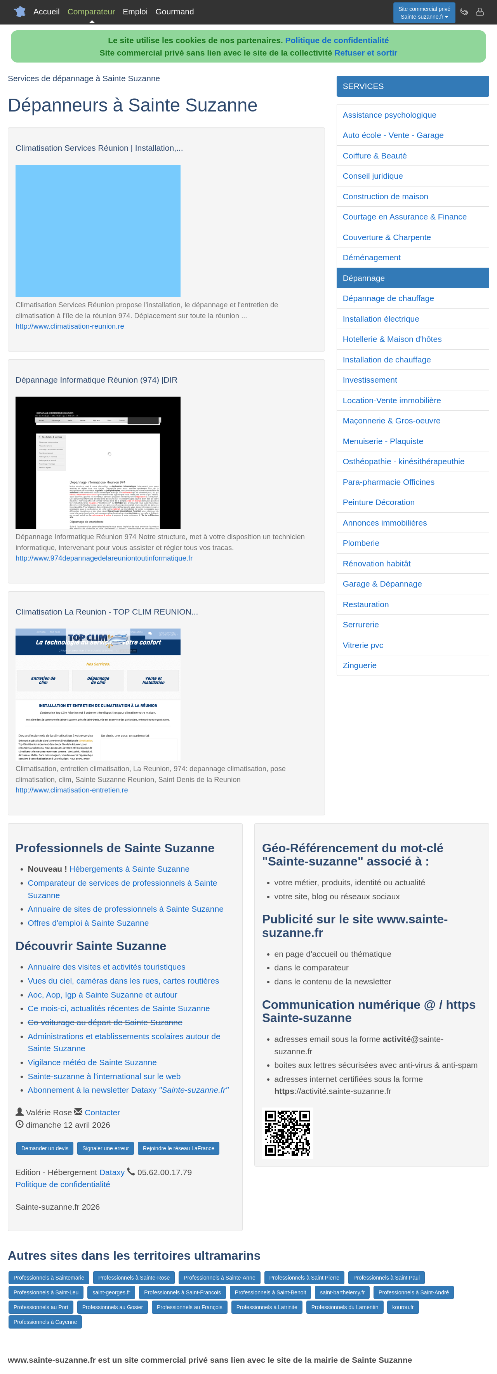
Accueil (46, 11)
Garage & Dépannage (382, 583)
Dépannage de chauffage (388, 298)
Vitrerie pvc (363, 645)
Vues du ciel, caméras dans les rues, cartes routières (123, 980)
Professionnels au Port (41, 1307)
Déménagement (372, 257)
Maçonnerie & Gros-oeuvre (392, 420)
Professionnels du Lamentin (345, 1307)
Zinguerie (360, 665)
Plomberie (361, 542)
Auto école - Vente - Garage (393, 135)
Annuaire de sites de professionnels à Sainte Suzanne (126, 908)
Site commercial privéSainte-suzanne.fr (424, 13)
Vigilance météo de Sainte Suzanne (92, 1062)
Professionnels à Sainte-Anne (219, 1278)
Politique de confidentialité (337, 40)
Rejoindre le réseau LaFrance (178, 1148)
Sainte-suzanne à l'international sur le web (104, 1076)
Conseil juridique (373, 175)
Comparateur (91, 11)
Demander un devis (44, 1148)
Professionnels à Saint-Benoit (270, 1292)
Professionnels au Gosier (112, 1307)
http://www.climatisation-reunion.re (70, 326)
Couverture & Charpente (387, 237)
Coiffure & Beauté (375, 155)
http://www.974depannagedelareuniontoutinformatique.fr (104, 558)
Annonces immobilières (385, 522)
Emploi (135, 11)
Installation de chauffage (387, 359)
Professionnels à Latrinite (266, 1307)
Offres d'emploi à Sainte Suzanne (88, 922)
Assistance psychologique (390, 114)
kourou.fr (403, 1307)
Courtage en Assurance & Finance (405, 216)
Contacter (102, 1112)
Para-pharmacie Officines (389, 481)
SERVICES (363, 86)
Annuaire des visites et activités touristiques (107, 966)
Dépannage (364, 277)
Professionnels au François (189, 1307)
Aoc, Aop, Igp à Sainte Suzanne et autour (102, 994)
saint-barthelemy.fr (342, 1292)
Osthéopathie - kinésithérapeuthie (404, 461)
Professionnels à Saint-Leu (46, 1292)
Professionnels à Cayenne (45, 1322)
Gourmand (174, 11)
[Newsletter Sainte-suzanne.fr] (464, 11)
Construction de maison (386, 196)
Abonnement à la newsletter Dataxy (128, 1089)
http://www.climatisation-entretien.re (72, 790)
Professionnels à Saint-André (414, 1292)
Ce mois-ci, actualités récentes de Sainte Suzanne (119, 1008)
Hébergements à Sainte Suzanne (129, 868)
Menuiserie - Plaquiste (383, 441)
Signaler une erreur (105, 1148)
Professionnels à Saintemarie (49, 1278)
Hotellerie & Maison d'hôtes (392, 338)
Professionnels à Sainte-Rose (134, 1278)
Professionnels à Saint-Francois (182, 1292)
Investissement (370, 379)
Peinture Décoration (379, 502)
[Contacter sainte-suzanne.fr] (479, 11)
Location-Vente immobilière (392, 400)
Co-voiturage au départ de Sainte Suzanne (105, 1022)
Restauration (366, 604)
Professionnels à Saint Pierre (304, 1278)
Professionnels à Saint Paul (386, 1278)
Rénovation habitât (377, 563)
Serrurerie (361, 624)
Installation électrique (381, 318)
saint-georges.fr (111, 1292)
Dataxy (112, 1172)
